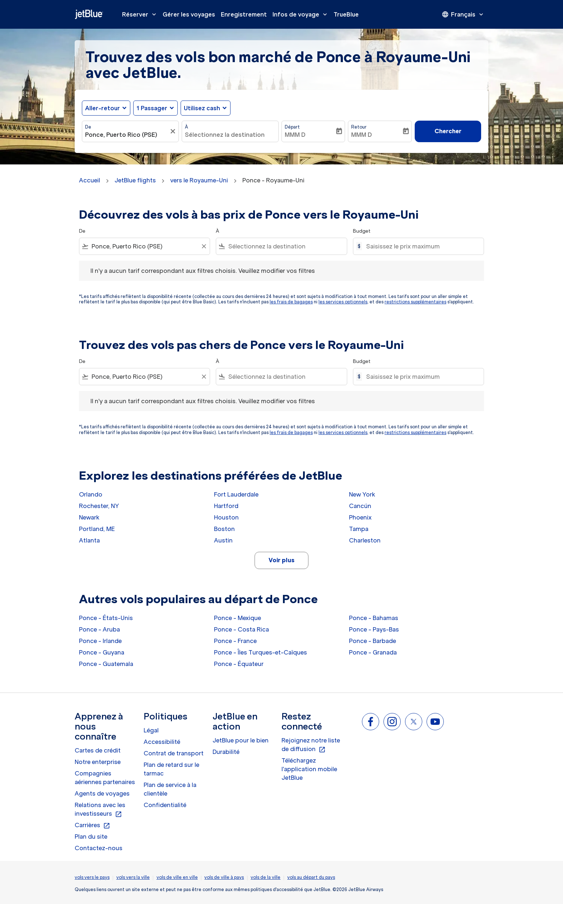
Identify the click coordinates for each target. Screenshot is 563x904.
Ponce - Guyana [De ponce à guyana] (101, 652)
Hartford (226, 505)
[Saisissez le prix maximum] (421, 246)
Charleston (365, 540)
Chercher (447, 131)
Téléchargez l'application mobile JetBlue (309, 769)
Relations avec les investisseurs (100, 809)
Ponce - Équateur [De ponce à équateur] (239, 663)
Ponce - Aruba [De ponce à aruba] (99, 629)
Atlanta (89, 540)
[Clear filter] (203, 246)
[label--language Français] (463, 14)
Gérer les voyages (189, 14)
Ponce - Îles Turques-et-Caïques (260, 652)
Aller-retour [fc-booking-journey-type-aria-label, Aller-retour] (102, 108)
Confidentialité (165, 805)
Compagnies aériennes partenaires (105, 778)
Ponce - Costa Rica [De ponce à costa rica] (241, 629)
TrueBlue (346, 14)
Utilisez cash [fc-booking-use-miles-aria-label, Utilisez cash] (202, 108)
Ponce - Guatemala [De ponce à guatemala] (106, 663)
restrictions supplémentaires (415, 301)
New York (362, 494)
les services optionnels (342, 301)
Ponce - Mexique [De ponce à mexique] (237, 617)
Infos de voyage (302, 14)
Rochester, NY (99, 505)
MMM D (295, 134)
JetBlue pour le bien (241, 740)
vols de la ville (265, 877)
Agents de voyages (102, 793)
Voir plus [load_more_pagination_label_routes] (281, 560)
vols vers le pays (92, 877)
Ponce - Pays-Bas (374, 629)
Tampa (358, 528)
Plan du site (91, 836)
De (88, 127)
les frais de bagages (291, 301)
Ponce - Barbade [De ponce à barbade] (372, 640)
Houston (226, 517)
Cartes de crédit (98, 750)
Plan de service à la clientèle (170, 789)
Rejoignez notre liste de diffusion (311, 745)
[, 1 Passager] (151, 108)
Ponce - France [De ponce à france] (235, 640)
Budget (362, 231)
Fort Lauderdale (236, 494)
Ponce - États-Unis (106, 617)
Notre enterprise (98, 761)
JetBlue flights (135, 180)
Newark (89, 517)
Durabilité (226, 751)
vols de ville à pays (224, 877)
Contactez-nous (98, 848)
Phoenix (360, 517)
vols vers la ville (133, 877)
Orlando (90, 494)
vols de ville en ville (177, 877)
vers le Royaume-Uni (199, 180)
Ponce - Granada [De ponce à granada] (373, 652)
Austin (223, 540)
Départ (292, 127)
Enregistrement (244, 14)
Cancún (360, 505)
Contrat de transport (174, 753)
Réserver (141, 14)
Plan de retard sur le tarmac (171, 769)
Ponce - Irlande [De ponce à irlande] (100, 640)
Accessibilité (162, 741)
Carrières (92, 825)
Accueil (89, 180)
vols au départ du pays (311, 877)
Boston (224, 528)
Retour (359, 127)
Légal (151, 730)
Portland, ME (97, 528)
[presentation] (463, 14)
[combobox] (126, 134)
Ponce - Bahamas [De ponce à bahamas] (373, 617)
